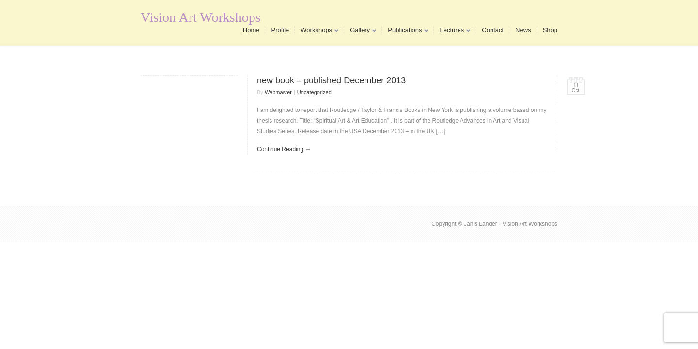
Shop (550, 29)
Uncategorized (314, 92)
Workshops (316, 32)
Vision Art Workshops (201, 17)
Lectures (452, 32)
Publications (405, 32)
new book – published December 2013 (331, 80)
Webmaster (278, 92)
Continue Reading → (284, 149)
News (523, 29)
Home (251, 29)
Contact (493, 29)
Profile (280, 29)
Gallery (360, 32)
